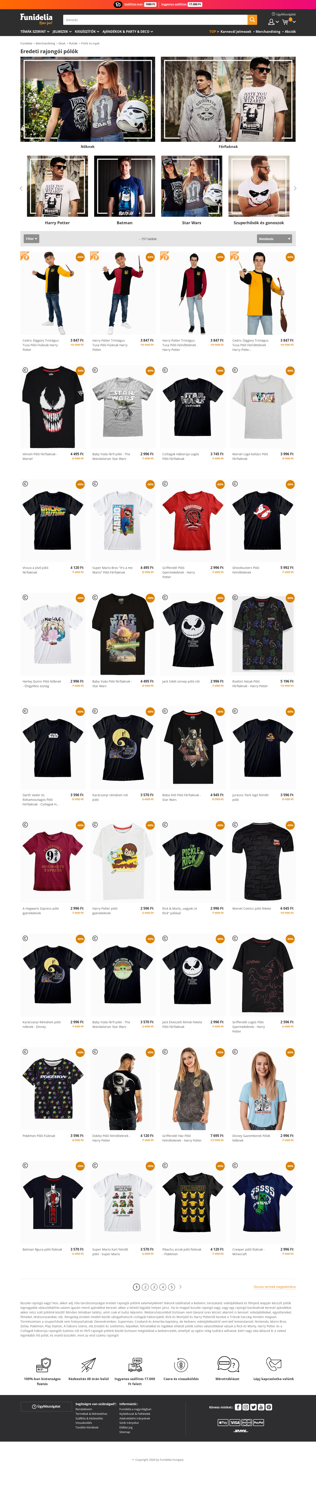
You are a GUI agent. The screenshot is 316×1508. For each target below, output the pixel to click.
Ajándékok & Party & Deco (125, 31)
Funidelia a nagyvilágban (135, 1409)
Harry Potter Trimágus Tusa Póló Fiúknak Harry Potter (109, 345)
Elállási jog (126, 1427)
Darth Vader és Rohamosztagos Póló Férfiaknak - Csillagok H (41, 799)
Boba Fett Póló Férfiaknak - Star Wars (181, 797)
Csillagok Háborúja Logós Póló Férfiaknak (180, 456)
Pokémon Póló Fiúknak (39, 1136)
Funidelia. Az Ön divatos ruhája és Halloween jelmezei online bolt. (36, 19)
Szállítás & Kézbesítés (89, 1418)
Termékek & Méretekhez (91, 1414)
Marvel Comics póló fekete (251, 908)
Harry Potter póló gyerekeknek (104, 910)
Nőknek (88, 146)
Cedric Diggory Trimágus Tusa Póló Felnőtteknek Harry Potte (250, 345)
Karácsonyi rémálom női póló (110, 797)
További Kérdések (87, 1427)
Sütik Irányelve (129, 1423)
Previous (21, 188)
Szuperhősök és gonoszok (259, 222)
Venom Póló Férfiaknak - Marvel (40, 456)
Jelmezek (60, 31)
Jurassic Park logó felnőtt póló (250, 797)
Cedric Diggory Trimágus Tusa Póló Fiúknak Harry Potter (41, 345)
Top (212, 31)
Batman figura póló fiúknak (42, 1249)
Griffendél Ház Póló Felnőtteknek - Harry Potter (182, 1138)
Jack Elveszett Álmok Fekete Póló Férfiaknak (182, 1024)
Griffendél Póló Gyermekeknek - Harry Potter (178, 572)
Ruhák (73, 43)
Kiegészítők (85, 31)
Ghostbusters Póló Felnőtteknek (245, 570)
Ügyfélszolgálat (46, 1406)
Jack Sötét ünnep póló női (181, 681)
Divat (62, 43)
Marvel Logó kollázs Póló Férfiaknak (250, 456)
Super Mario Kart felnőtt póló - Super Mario (110, 1251)
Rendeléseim (83, 1409)
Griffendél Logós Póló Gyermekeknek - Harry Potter (248, 1026)
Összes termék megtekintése (275, 1287)
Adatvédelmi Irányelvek (134, 1418)
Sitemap (124, 1432)
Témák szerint (33, 31)
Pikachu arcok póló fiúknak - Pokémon (181, 1251)
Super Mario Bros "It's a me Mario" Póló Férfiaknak (112, 570)
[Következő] (180, 1287)
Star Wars (191, 222)
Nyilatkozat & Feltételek (134, 1414)
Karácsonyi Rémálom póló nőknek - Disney (42, 1024)
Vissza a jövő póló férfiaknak (35, 570)
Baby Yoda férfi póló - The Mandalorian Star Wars (111, 456)
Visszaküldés (83, 1423)
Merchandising (45, 43)
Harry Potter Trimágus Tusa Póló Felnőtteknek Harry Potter (179, 345)
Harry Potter (57, 222)
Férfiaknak (228, 146)
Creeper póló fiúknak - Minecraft (248, 1251)
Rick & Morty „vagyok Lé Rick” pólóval (179, 910)
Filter (30, 239)
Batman (125, 222)
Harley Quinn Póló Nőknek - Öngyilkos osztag (42, 683)
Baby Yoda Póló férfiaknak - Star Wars (112, 683)
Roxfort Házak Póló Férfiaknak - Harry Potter (250, 683)
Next (295, 188)
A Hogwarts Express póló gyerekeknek (41, 910)
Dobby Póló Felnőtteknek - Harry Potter (111, 1138)
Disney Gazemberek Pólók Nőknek (251, 1138)
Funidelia (26, 43)
